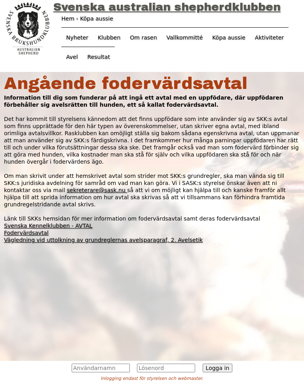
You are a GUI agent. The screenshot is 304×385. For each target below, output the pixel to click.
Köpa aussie (228, 37)
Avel (72, 57)
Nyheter (77, 37)
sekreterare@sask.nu (97, 190)
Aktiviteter (269, 37)
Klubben (109, 37)
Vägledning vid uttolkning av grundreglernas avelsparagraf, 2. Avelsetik (103, 240)
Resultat (98, 57)
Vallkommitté (185, 37)
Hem (67, 18)
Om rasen (143, 37)
